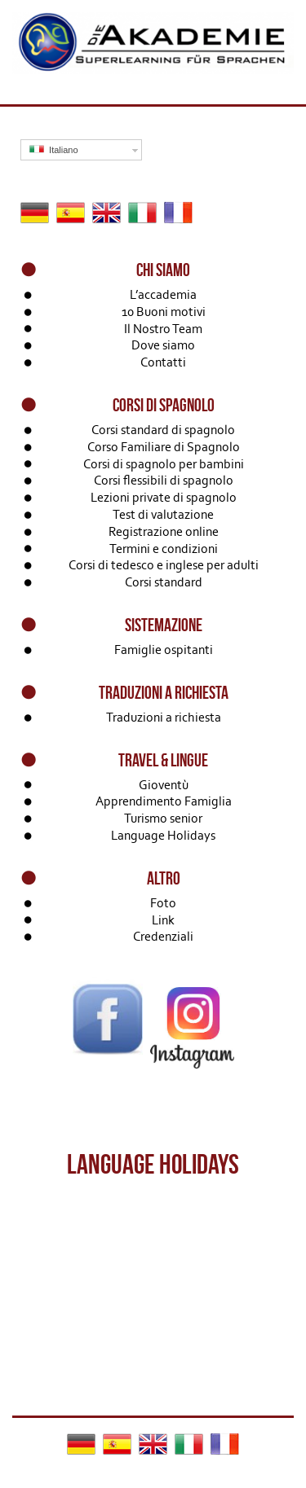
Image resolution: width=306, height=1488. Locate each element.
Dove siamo (163, 345)
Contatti (163, 362)
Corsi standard (163, 582)
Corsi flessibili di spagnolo (163, 480)
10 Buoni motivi (164, 311)
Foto (163, 903)
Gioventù (163, 784)
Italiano (53, 149)
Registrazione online (164, 531)
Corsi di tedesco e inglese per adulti (164, 565)
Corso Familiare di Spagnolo (163, 446)
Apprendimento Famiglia (163, 801)
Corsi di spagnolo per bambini (163, 464)
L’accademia (163, 294)
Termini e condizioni (163, 548)
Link (163, 920)
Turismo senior (163, 818)
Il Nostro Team (163, 328)
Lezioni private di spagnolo (164, 497)
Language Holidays (163, 835)
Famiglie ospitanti (163, 649)
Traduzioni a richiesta (163, 717)
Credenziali (163, 936)
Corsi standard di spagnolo (163, 429)
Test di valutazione (163, 514)
